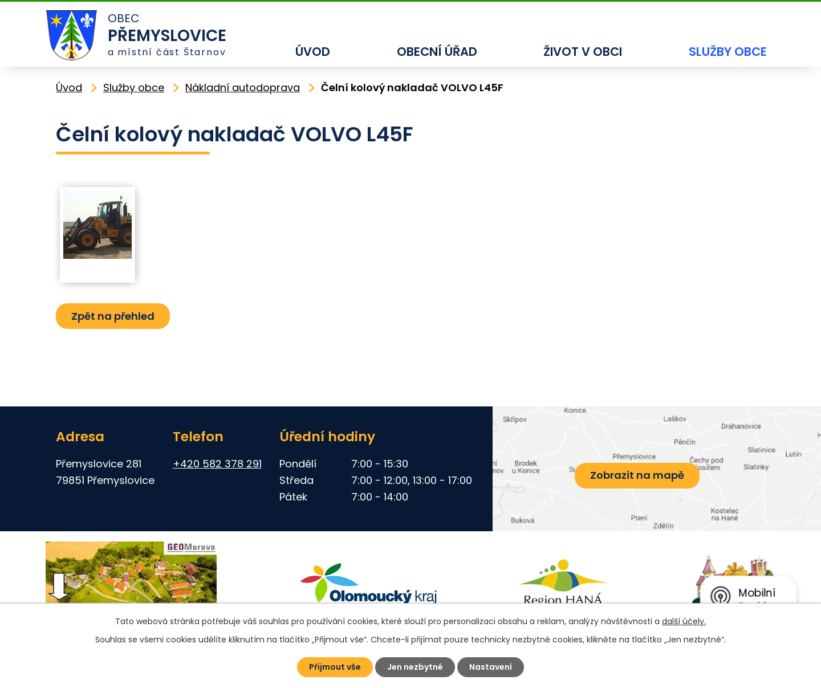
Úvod (312, 51)
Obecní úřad (437, 51)
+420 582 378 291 (217, 464)
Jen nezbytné (415, 667)
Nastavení (490, 667)
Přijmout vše (335, 667)
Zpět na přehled (113, 316)
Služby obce (728, 51)
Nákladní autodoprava (242, 87)
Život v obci (582, 51)
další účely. (684, 621)
